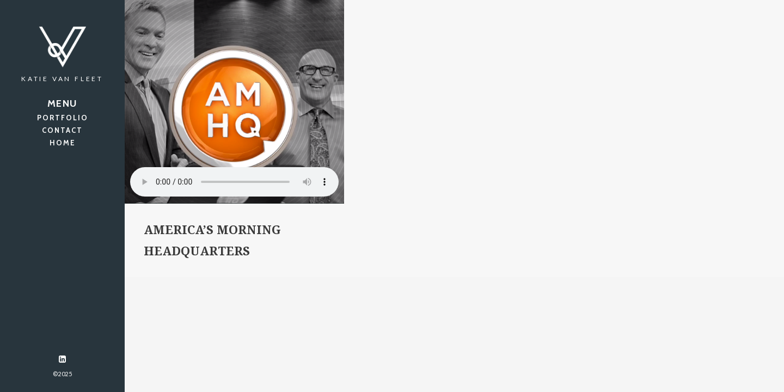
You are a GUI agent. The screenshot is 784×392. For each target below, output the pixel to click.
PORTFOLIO (62, 117)
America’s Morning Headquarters (212, 240)
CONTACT (62, 130)
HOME (63, 142)
